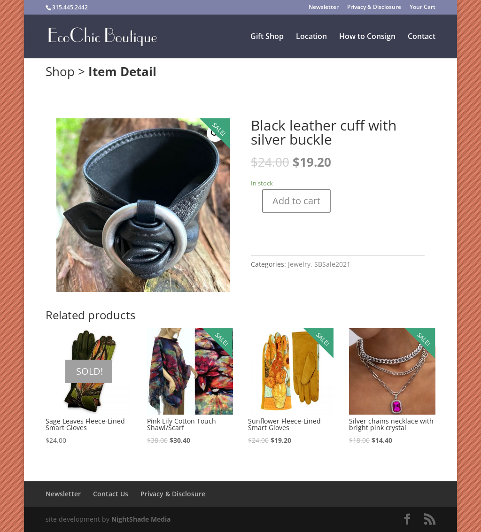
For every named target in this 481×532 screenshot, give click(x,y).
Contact (421, 37)
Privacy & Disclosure (374, 7)
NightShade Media (141, 519)
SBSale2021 (332, 264)
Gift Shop (267, 37)
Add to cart (296, 200)
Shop (60, 71)
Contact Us (110, 493)
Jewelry (299, 264)
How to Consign (367, 37)
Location (311, 37)
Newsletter (324, 7)
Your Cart (422, 7)
